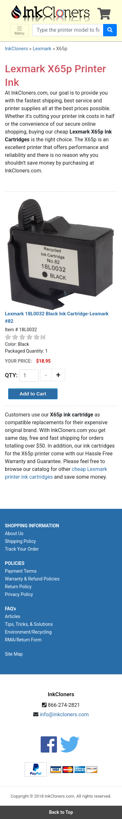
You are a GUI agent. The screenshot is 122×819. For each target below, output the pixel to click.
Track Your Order (22, 549)
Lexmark (42, 49)
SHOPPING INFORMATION (32, 525)
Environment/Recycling (28, 632)
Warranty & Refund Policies (32, 578)
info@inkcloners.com (64, 714)
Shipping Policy (20, 541)
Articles (12, 616)
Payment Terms (20, 571)
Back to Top (61, 812)
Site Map (14, 654)
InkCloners (16, 49)
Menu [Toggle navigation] (19, 31)
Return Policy (18, 586)
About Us (14, 533)
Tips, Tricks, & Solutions (29, 624)
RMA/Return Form (23, 639)
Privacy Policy (19, 594)
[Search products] (67, 30)
